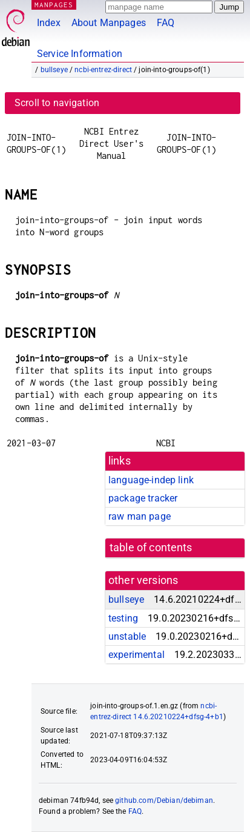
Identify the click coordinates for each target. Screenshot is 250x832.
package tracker (142, 498)
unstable (127, 636)
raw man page (139, 516)
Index (49, 23)
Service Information (79, 53)
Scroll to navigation (57, 103)
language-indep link (151, 480)
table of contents (151, 548)
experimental (136, 654)
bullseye (54, 69)
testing (123, 618)
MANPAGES (54, 4)
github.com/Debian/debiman (164, 800)
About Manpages (108, 23)
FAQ (165, 23)
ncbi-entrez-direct (103, 69)
